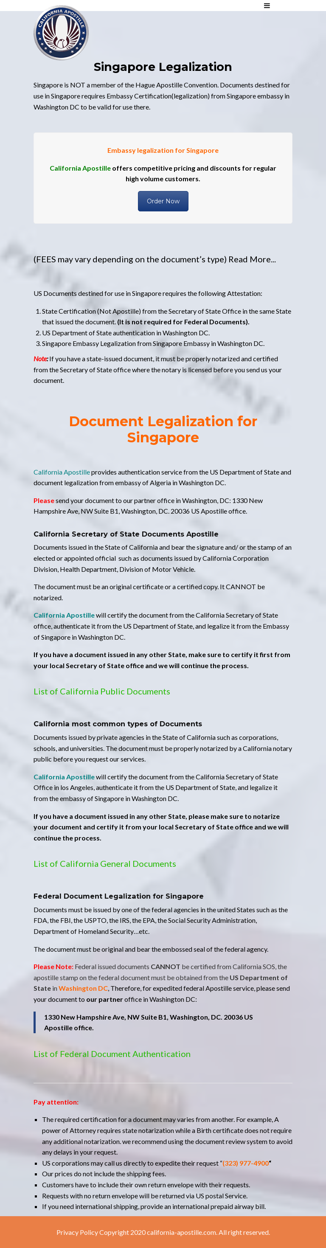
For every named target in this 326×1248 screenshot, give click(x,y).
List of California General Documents (105, 863)
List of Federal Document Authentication (112, 1053)
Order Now (163, 201)
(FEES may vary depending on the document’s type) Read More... (155, 259)
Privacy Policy (77, 1232)
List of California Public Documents (102, 691)
